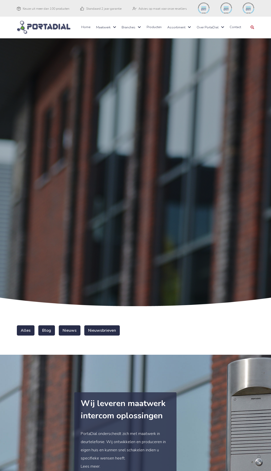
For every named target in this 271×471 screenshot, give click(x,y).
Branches (128, 27)
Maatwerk (103, 27)
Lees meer (90, 466)
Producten (154, 27)
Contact (235, 27)
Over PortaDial (208, 27)
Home (85, 27)
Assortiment (176, 27)
